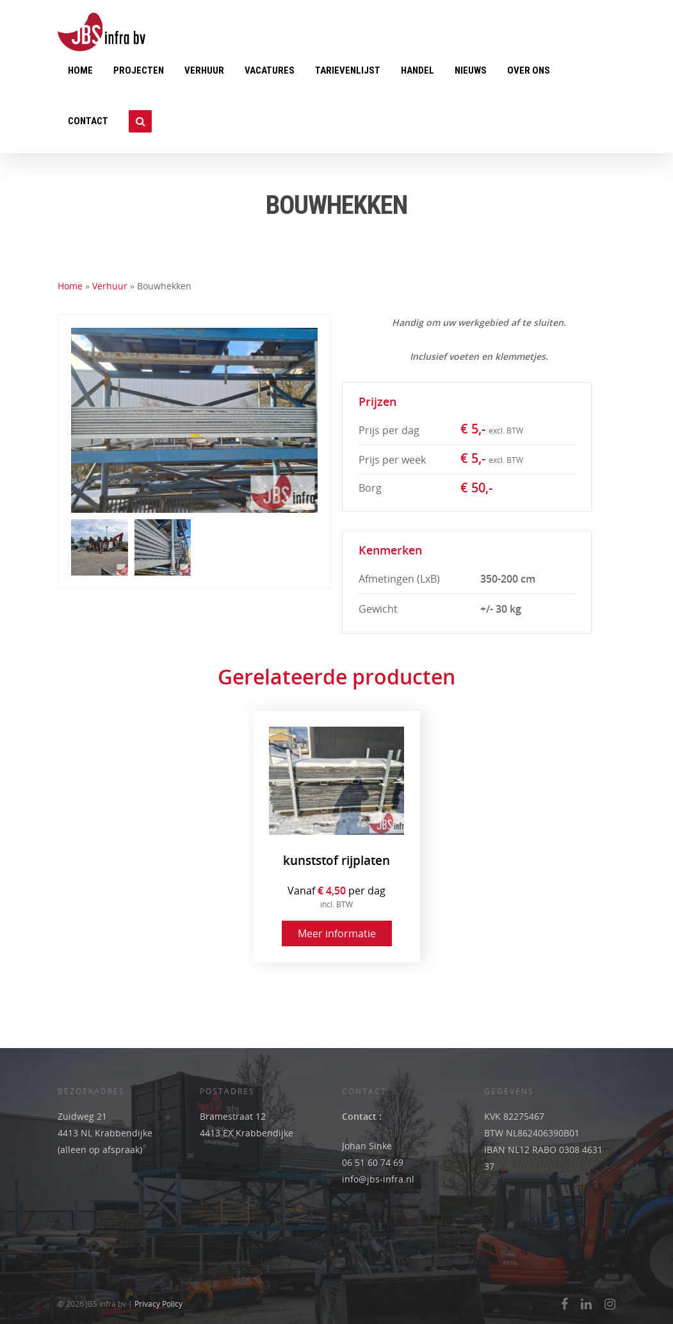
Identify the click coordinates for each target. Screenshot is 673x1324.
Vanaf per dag (336, 897)
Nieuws (471, 70)
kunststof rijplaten (336, 861)
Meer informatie (337, 933)
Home (80, 70)
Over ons (528, 70)
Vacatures (270, 70)
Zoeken (140, 127)
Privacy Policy (158, 1303)
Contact (88, 121)
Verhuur (204, 70)
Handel (417, 70)
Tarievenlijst (347, 70)
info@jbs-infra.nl (378, 1179)
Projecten (138, 70)
